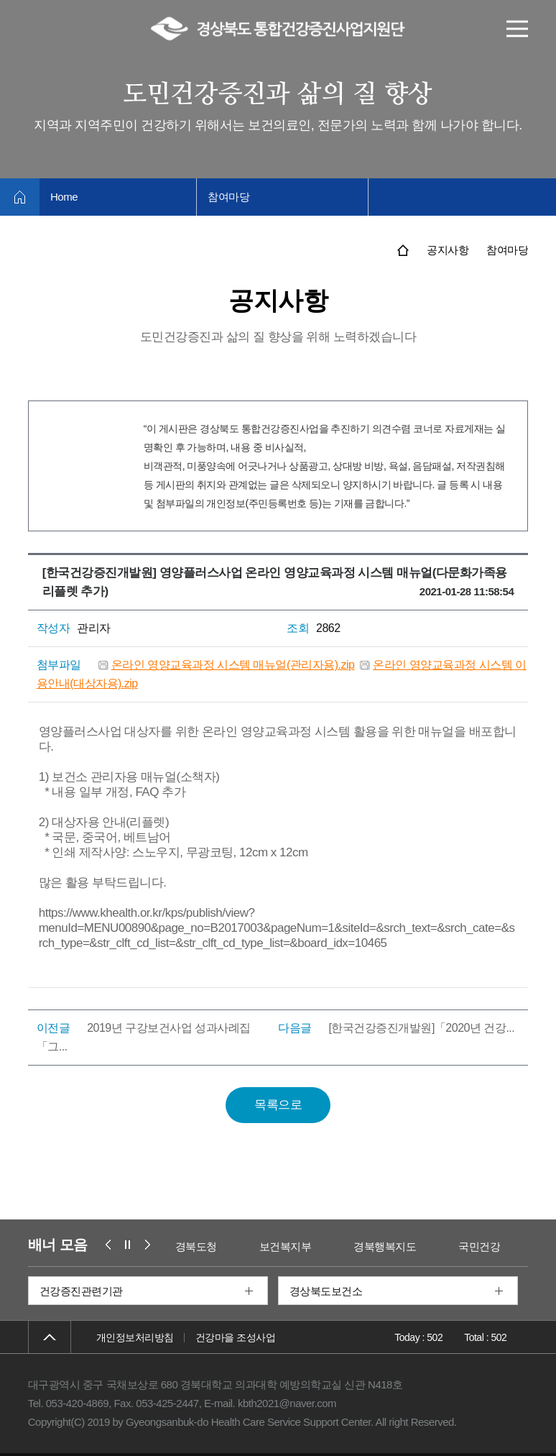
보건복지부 (285, 1246)
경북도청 (196, 1246)
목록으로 (278, 1105)
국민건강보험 (489, 1246)
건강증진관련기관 (81, 1291)
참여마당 (228, 197)
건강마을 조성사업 (235, 1337)
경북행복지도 (384, 1246)
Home (64, 197)
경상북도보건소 (326, 1291)
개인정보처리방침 (135, 1337)
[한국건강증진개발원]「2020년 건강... (421, 1028)
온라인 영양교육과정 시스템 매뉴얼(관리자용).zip (233, 665)
